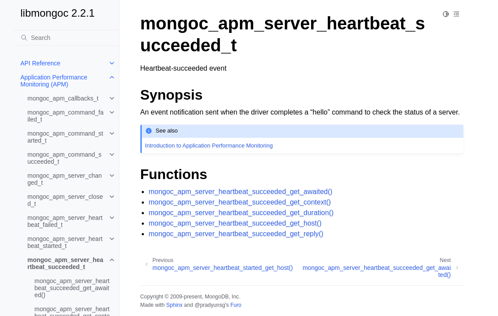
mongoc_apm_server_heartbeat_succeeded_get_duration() (241, 212)
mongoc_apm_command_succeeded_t (65, 158)
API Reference (41, 63)
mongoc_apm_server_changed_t (65, 179)
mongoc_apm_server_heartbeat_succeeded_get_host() (235, 223)
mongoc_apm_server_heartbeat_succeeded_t (66, 263)
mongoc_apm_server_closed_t (65, 200)
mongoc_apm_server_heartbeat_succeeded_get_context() (240, 202)
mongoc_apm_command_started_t (66, 137)
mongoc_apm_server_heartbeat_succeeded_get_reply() (236, 233)
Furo (235, 305)
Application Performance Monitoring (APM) (54, 81)
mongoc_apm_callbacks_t (63, 98)
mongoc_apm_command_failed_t (66, 116)
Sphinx (174, 305)
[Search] (66, 38)
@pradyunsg (209, 305)
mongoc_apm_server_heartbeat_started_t (65, 242)
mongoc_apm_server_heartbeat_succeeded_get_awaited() (72, 287)
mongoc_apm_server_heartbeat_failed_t (65, 221)
